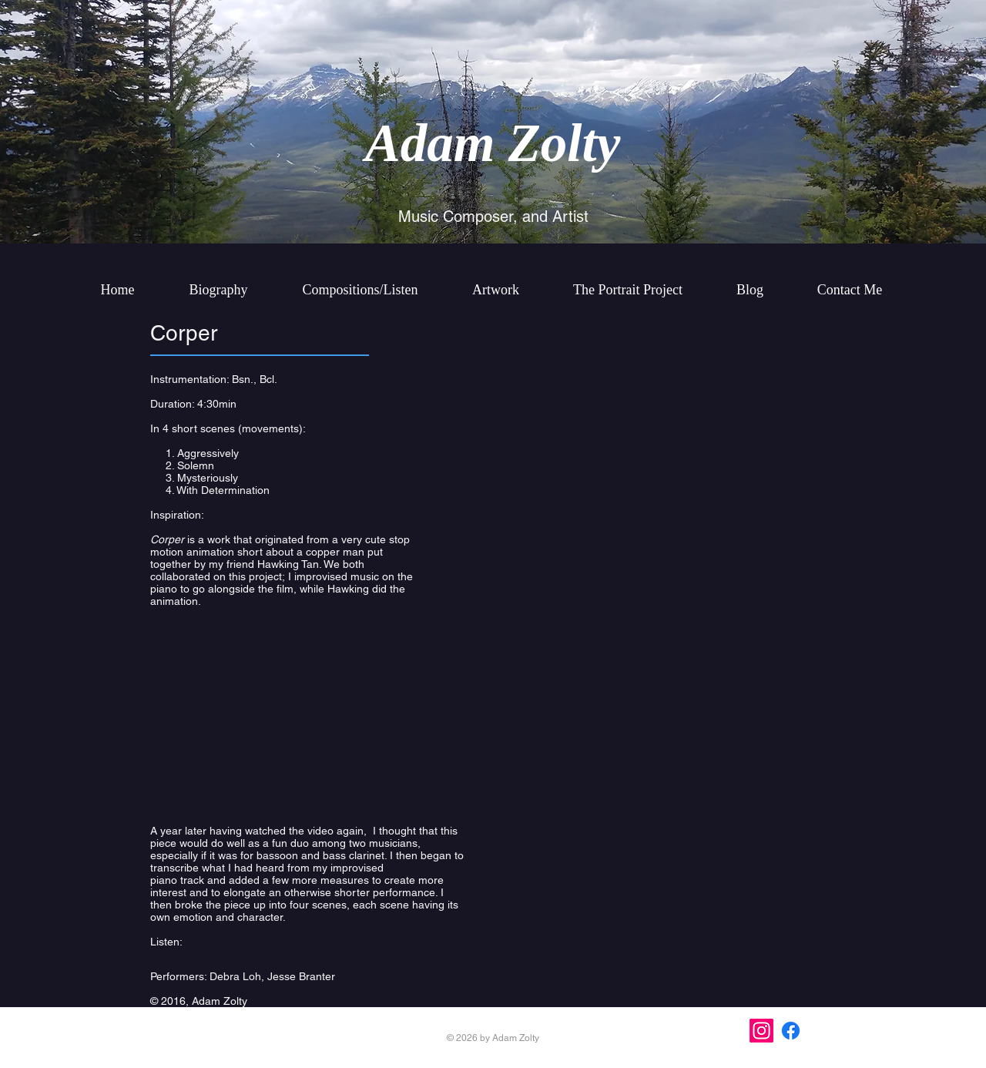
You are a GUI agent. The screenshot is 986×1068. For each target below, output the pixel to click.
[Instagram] (761, 1031)
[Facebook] (791, 1031)
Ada (409, 143)
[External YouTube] (308, 720)
